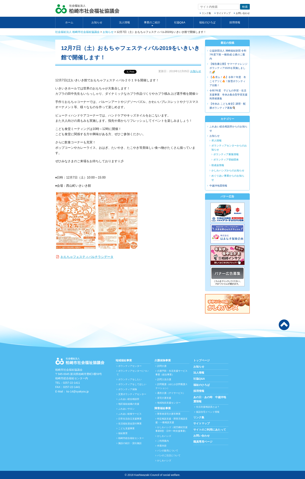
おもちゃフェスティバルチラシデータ (86, 256)
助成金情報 (217, 165)
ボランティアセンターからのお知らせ (229, 147)
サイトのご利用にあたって (209, 429)
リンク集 (206, 13)
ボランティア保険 (127, 389)
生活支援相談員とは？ (207, 406)
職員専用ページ (202, 441)
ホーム (69, 22)
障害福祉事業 (162, 408)
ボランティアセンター (130, 366)
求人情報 (216, 140)
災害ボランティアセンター (132, 394)
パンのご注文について (169, 455)
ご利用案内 (163, 441)
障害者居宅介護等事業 (169, 413)
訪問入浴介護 (164, 379)
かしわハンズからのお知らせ (227, 170)
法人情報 (124, 22)
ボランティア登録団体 (226, 159)
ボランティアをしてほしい (132, 384)
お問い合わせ (243, 13)
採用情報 (234, 22)
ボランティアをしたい (130, 379)
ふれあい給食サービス (130, 413)
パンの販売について (167, 450)
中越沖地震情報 (218, 185)
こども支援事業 (126, 428)
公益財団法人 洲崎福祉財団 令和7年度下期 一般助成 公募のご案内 (227, 54)
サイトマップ (223, 13)
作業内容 (162, 445)
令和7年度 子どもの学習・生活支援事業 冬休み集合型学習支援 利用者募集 (229, 94)
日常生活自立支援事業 (130, 418)
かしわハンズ (164, 436)
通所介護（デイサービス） (171, 393)
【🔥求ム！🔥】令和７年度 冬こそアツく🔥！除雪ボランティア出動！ (227, 81)
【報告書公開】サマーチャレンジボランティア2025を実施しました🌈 (228, 68)
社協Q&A (179, 22)
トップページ (201, 360)
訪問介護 (162, 366)
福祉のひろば (207, 22)
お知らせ (96, 22)
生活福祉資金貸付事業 (130, 423)
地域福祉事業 (124, 360)
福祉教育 (123, 433)
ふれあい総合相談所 (128, 399)
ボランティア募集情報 (226, 154)
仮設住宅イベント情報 (207, 412)
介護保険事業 (162, 360)
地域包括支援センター (169, 402)
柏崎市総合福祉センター (131, 438)
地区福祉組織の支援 (128, 404)
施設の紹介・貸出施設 (130, 443)
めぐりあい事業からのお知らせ (227, 177)
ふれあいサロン (126, 408)
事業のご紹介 (152, 22)
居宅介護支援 (164, 398)
